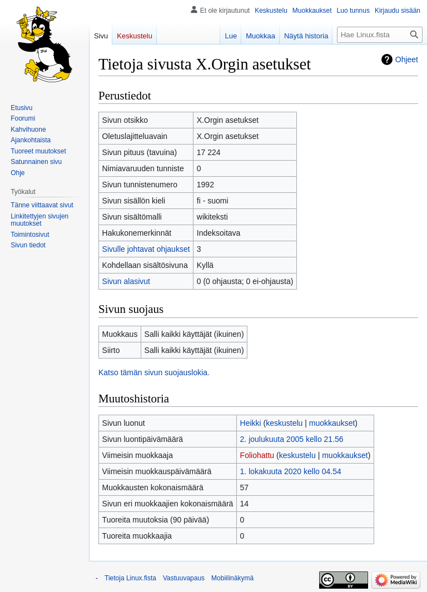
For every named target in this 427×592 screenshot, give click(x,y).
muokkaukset (332, 423)
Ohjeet (406, 59)
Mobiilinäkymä (232, 578)
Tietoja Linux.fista (130, 578)
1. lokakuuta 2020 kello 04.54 (290, 471)
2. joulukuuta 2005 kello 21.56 (292, 439)
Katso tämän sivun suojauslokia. (154, 372)
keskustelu (284, 423)
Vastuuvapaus (184, 578)
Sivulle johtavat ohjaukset (146, 249)
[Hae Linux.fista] (380, 35)
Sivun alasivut (126, 281)
